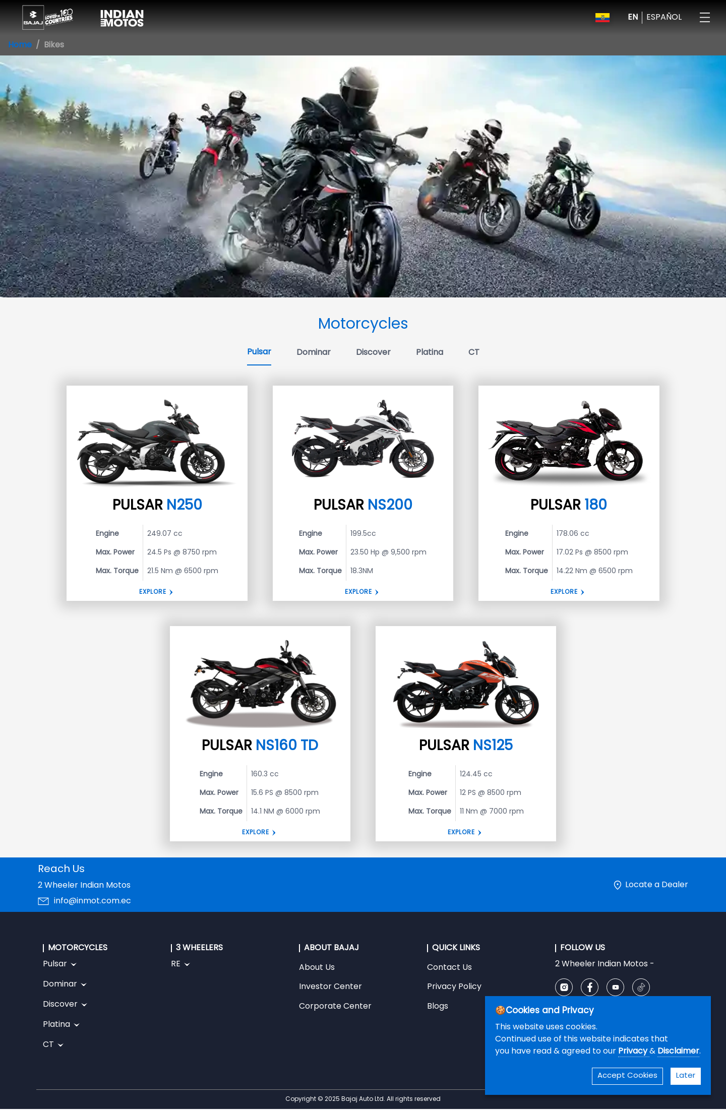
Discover (373, 353)
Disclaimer (678, 1051)
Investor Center (330, 987)
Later (685, 1076)
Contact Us (449, 968)
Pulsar (259, 352)
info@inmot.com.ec (92, 901)
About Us (317, 968)
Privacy (633, 1051)
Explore (152, 592)
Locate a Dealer (656, 885)
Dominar (313, 353)
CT (473, 353)
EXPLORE (564, 592)
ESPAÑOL (664, 18)
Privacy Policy (454, 987)
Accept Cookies (627, 1076)
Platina (429, 353)
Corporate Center (335, 1007)
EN (633, 18)
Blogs (437, 1007)
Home (20, 45)
